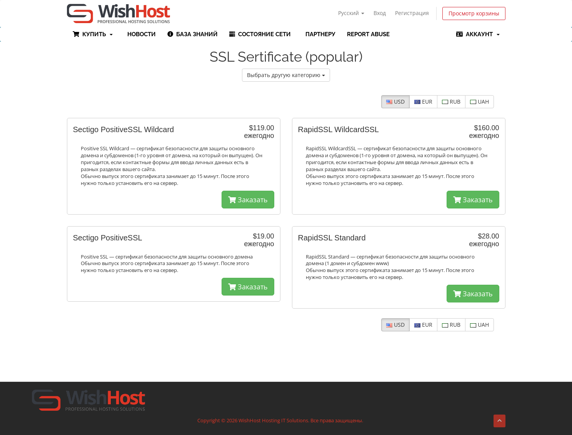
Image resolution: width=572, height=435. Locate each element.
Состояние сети (260, 34)
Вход (380, 13)
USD (395, 101)
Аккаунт (478, 34)
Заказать (248, 199)
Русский (351, 13)
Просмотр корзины (474, 13)
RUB (451, 101)
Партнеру (318, 34)
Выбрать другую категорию (286, 75)
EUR (423, 101)
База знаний (192, 34)
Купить (93, 34)
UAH (479, 101)
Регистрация (412, 13)
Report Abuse (368, 34)
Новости (140, 34)
